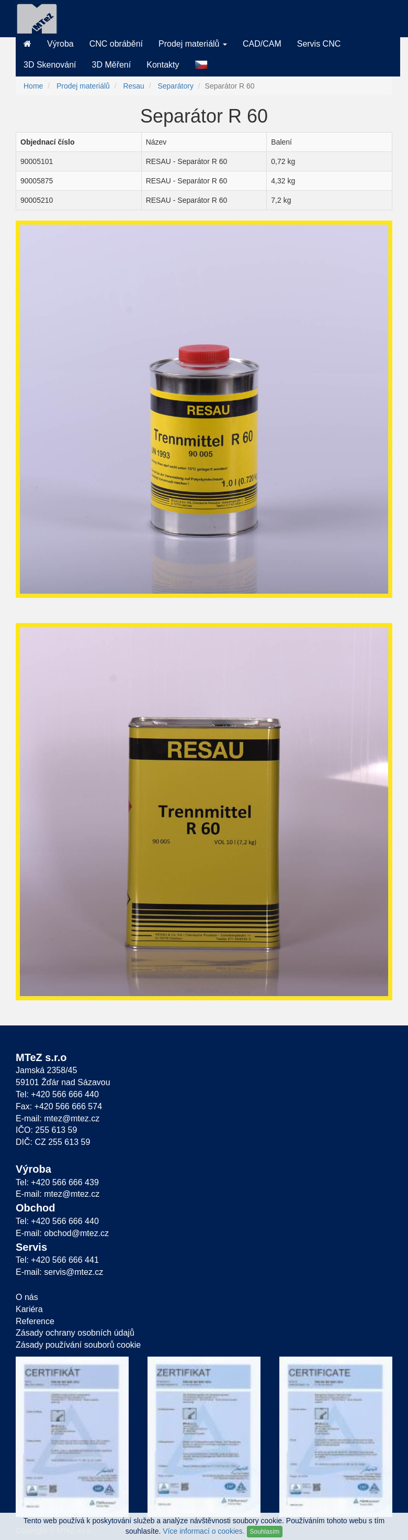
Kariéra (29, 1309)
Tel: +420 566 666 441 (57, 1259)
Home (33, 86)
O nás (27, 1297)
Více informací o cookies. (203, 1531)
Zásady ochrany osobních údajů (75, 1332)
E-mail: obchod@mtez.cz (62, 1233)
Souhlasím (265, 1531)
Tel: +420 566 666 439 (57, 1182)
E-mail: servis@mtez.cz (59, 1272)
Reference (35, 1321)
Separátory (175, 86)
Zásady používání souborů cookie (78, 1344)
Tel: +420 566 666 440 (57, 1094)
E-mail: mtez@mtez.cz (57, 1118)
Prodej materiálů (83, 86)
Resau (133, 86)
